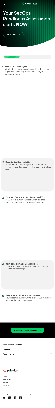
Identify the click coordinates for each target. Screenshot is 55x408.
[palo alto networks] (29, 4)
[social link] (4, 397)
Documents (6, 385)
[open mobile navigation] (5, 4)
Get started (13, 34)
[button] (27, 344)
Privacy (5, 376)
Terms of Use (7, 382)
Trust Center (7, 379)
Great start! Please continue (27, 330)
